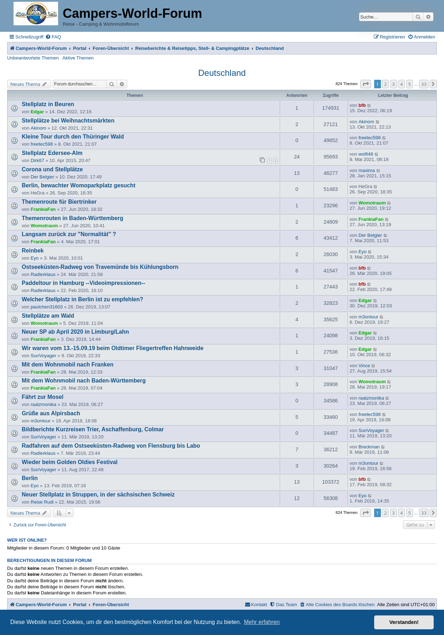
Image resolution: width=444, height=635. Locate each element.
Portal (79, 48)
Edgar (37, 111)
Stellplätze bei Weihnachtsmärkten (68, 121)
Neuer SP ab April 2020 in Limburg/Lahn (75, 332)
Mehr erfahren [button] (262, 622)
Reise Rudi (42, 502)
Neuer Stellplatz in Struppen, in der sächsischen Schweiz (98, 494)
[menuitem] (53, 37)
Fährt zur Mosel (42, 397)
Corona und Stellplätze (52, 169)
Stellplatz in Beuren (48, 104)
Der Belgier (42, 176)
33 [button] (424, 84)
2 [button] (385, 84)
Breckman (369, 446)
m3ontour (368, 316)
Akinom (38, 128)
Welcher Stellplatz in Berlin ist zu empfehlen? (82, 299)
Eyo (35, 258)
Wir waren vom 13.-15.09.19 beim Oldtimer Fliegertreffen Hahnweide (112, 348)
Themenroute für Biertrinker (59, 202)
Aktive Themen (78, 58)
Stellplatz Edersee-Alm (52, 153)
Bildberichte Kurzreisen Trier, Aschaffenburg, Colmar (93, 429)
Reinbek (33, 251)
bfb (362, 105)
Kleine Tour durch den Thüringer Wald (73, 137)
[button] (365, 84)
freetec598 (42, 144)
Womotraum (372, 202)
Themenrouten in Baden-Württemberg (72, 218)
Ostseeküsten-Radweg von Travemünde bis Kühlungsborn (100, 267)
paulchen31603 (47, 306)
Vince (364, 365)
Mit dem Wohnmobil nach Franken (67, 364)
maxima (366, 170)
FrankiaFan (43, 209)
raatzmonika (43, 404)
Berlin (30, 478)
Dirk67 (37, 160)
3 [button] (393, 84)
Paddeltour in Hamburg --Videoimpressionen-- (83, 283)
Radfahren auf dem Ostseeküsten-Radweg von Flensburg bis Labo (111, 446)
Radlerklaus (43, 274)
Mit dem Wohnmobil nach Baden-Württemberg (84, 381)
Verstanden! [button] (404, 622)
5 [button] (409, 84)
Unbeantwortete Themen (33, 58)
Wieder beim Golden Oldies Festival (70, 462)
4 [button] (401, 84)
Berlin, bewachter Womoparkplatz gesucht (78, 185)
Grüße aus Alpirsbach (51, 413)
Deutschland (222, 73)
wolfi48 (365, 154)
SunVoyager (43, 355)
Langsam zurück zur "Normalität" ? (69, 234)
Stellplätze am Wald (48, 316)
